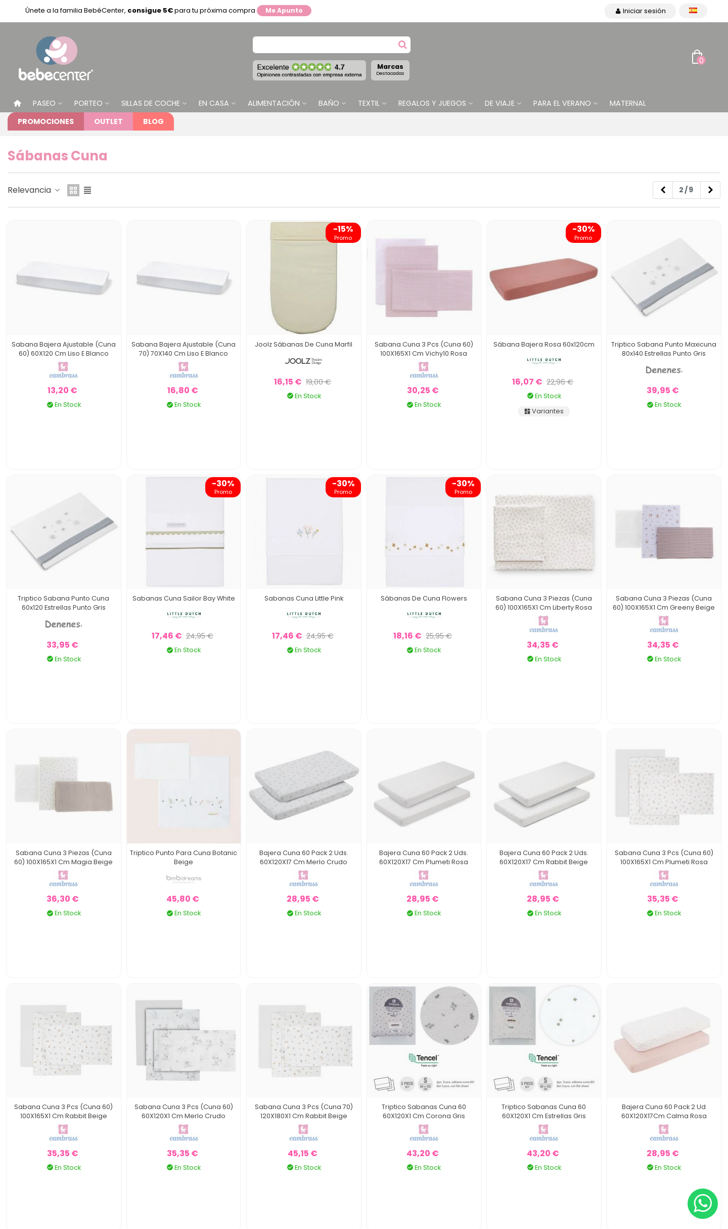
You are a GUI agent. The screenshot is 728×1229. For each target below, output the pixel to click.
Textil (369, 103)
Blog (153, 121)
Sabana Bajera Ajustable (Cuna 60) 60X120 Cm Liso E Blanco (64, 349)
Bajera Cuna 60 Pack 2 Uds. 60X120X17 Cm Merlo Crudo (303, 857)
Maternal (628, 103)
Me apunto (284, 10)
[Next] (710, 190)
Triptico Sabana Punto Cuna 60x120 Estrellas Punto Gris (63, 603)
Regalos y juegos (432, 103)
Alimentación (274, 103)
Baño (328, 103)
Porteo (88, 103)
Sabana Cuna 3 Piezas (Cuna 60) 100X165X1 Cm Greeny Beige (664, 603)
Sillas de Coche (150, 103)
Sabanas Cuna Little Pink (303, 598)
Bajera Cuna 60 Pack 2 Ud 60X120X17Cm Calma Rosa (664, 1111)
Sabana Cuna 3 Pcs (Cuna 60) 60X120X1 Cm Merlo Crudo (183, 1111)
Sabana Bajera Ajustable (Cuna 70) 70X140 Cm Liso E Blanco (183, 349)
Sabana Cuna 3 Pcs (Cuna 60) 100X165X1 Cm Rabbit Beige (63, 1111)
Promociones (46, 121)
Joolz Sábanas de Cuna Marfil (303, 344)
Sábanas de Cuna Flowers (424, 598)
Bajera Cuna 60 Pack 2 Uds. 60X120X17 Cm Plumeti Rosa (423, 857)
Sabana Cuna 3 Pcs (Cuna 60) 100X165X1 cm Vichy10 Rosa (424, 349)
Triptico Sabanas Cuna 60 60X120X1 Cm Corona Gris (424, 1111)
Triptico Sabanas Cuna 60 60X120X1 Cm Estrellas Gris (544, 1111)
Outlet (108, 121)
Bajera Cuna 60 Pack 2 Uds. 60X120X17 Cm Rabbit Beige (543, 857)
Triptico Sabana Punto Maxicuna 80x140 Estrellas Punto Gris (663, 349)
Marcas (390, 69)
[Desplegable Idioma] (693, 11)
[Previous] (663, 190)
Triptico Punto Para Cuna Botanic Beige (183, 857)
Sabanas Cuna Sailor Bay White (183, 598)
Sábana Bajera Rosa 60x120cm (544, 344)
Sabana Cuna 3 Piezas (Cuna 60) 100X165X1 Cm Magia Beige (63, 857)
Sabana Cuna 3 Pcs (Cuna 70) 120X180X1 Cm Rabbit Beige (304, 1111)
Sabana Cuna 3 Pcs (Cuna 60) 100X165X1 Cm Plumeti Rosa (664, 857)
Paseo (44, 103)
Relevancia (34, 190)
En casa (214, 103)
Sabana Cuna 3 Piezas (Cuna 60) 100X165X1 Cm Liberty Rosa (543, 603)
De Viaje (500, 103)
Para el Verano (562, 103)
